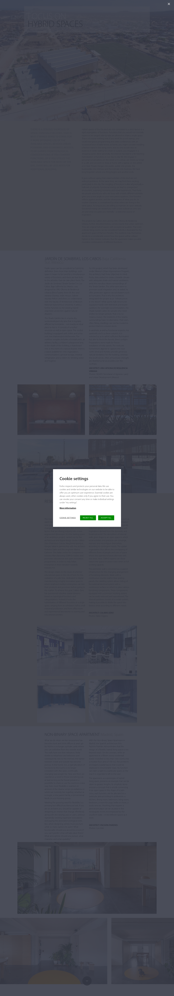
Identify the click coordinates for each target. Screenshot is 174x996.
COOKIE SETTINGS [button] (68, 518)
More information (68, 508)
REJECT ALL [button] (88, 518)
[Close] (169, 4)
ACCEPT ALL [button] (106, 518)
